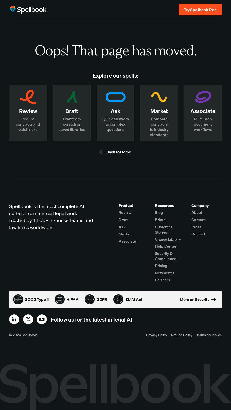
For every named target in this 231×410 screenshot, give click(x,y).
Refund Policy (181, 335)
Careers (198, 219)
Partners (162, 280)
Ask (122, 227)
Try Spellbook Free (200, 9)
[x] (28, 319)
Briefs (160, 219)
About (196, 212)
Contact (198, 234)
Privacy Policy (156, 335)
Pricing (161, 266)
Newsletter (164, 273)
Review (125, 212)
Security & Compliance (165, 256)
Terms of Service (209, 335)
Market (125, 234)
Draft (123, 219)
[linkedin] (14, 319)
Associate (127, 241)
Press (196, 227)
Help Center (165, 246)
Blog (159, 212)
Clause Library (168, 239)
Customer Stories (163, 229)
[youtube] (42, 319)
